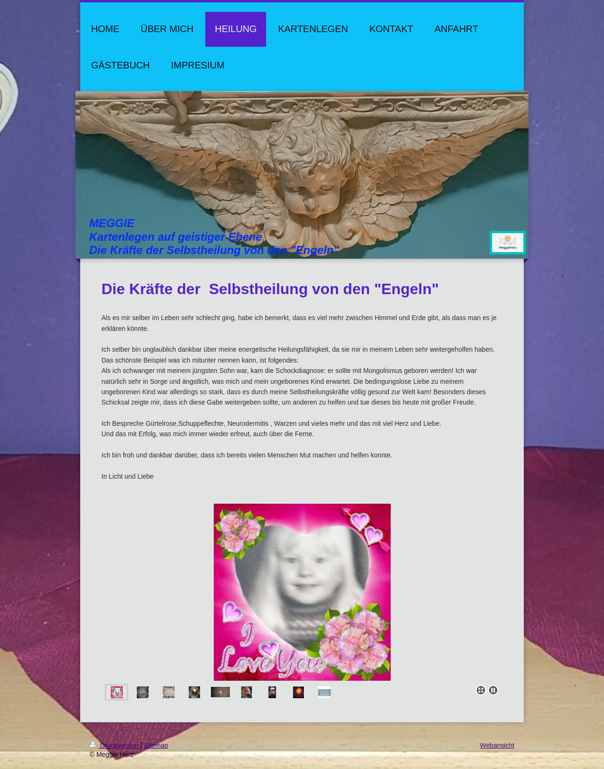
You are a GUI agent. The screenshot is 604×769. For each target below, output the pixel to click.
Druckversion (115, 745)
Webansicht (497, 745)
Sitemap (156, 745)
